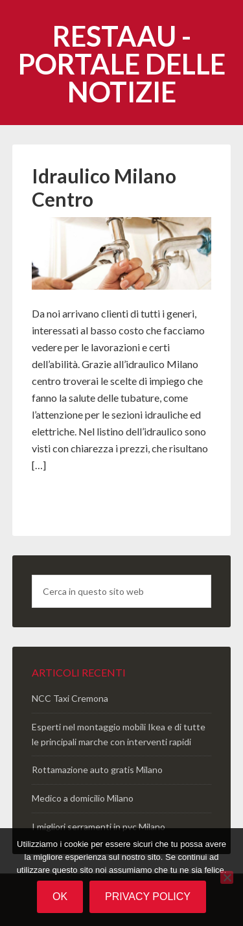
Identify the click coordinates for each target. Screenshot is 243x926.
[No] (226, 877)
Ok (59, 896)
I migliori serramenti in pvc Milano (98, 826)
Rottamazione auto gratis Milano (97, 769)
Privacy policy (148, 896)
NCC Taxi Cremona (70, 698)
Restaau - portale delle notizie (122, 63)
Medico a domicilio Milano (82, 798)
